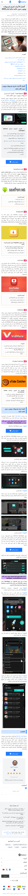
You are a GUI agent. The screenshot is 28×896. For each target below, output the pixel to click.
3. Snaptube (20, 68)
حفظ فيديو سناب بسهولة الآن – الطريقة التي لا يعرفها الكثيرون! (13, 817)
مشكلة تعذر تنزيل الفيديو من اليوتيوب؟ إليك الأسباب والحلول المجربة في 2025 (14, 809)
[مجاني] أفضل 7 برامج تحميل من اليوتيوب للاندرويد (14, 826)
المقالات (25, 862)
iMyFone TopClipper (10, 100)
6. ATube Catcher (18, 75)
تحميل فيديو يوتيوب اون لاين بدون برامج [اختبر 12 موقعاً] (12, 813)
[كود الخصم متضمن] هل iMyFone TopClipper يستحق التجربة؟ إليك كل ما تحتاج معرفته (12, 822)
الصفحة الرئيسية (21, 14)
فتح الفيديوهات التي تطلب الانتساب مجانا (14, 141)
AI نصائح (10, 847)
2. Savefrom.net (19, 66)
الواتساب (16, 847)
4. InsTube (20, 71)
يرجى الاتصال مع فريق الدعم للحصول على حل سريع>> (13, 832)
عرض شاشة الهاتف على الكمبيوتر (19, 844)
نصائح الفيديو (14, 14)
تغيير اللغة (14, 880)
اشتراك (5, 876)
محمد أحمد (22, 15)
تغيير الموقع (8, 844)
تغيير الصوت (24, 847)
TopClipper (18, 416)
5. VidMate (20, 73)
